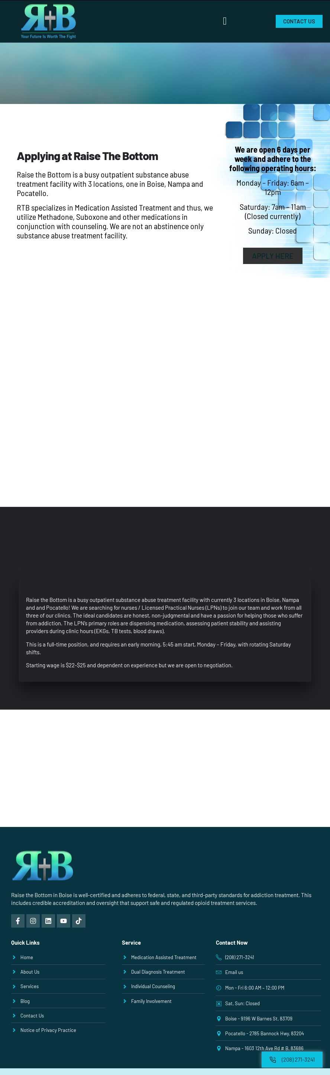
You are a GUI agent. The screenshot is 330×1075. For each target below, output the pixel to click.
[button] (224, 21)
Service (131, 942)
